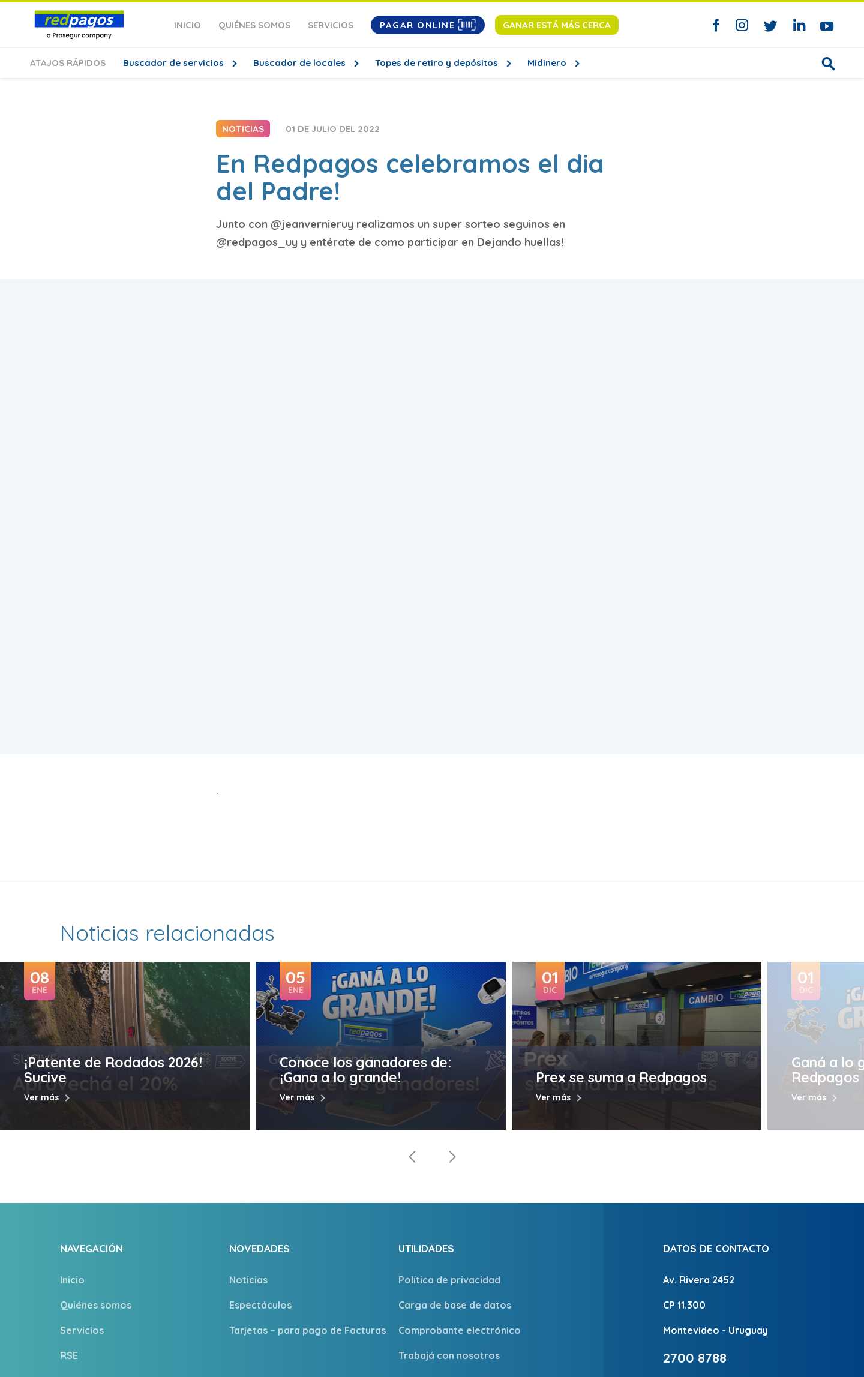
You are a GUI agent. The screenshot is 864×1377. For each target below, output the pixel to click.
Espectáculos (260, 1305)
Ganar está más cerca (557, 25)
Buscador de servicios (174, 62)
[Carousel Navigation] (432, 1157)
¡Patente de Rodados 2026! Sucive (113, 1070)
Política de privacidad (449, 1280)
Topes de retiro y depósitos (437, 62)
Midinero (548, 62)
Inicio (187, 25)
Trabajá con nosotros (449, 1355)
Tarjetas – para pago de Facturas (307, 1330)
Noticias (248, 1280)
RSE (69, 1355)
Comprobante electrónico (459, 1330)
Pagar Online (428, 25)
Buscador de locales (300, 62)
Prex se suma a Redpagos (621, 1077)
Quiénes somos (254, 25)
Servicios (330, 25)
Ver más (41, 1097)
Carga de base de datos (454, 1305)
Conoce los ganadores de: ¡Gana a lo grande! (365, 1070)
